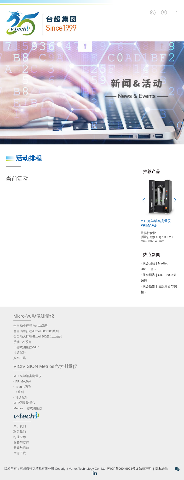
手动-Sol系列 (22, 342)
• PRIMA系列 (22, 381)
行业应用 (19, 437)
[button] (144, 200)
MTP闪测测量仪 (24, 403)
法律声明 (145, 468)
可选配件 (19, 352)
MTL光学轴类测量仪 (27, 376)
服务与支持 (21, 442)
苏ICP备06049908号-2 (122, 468)
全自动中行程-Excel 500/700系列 (36, 331)
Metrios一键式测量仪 (27, 408)
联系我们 (19, 432)
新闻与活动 (21, 448)
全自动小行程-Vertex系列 (30, 325)
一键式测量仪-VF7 (26, 347)
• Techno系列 (22, 387)
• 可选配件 (20, 397)
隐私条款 (161, 468)
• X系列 (18, 392)
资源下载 (19, 453)
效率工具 (19, 358)
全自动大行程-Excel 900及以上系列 (37, 336)
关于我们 (19, 426)
